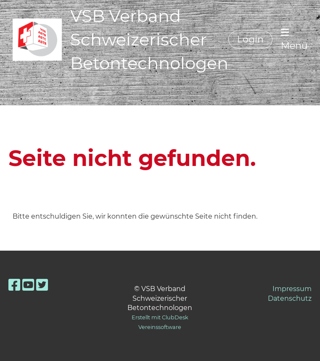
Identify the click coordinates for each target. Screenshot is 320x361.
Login (250, 39)
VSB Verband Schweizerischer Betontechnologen (149, 39)
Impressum (292, 289)
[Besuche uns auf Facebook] (14, 285)
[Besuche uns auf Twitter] (42, 285)
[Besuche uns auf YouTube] (28, 285)
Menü (294, 39)
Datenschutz (290, 298)
